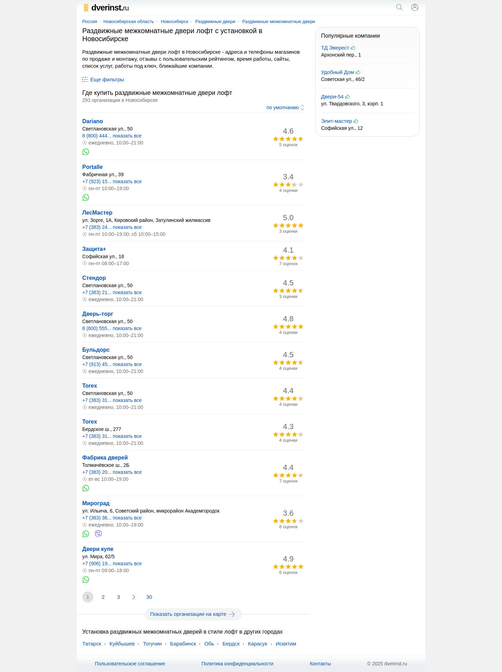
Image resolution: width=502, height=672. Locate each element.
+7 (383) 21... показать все (112, 292)
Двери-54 (332, 96)
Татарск (91, 644)
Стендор (94, 278)
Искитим (286, 644)
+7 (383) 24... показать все (112, 227)
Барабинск (183, 644)
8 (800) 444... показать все (112, 136)
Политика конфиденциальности (237, 663)
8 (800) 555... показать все (112, 328)
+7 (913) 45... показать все (112, 364)
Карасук (257, 644)
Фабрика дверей (105, 458)
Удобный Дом (337, 72)
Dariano (92, 121)
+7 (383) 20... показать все (112, 472)
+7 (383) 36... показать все (112, 518)
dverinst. (105, 7)
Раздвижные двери (215, 21)
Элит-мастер (336, 121)
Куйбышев (122, 644)
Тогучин (152, 644)
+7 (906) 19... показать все (112, 563)
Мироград (95, 503)
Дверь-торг (97, 314)
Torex (89, 386)
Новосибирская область (129, 21)
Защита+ (94, 249)
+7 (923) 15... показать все (112, 181)
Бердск (230, 644)
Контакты (320, 663)
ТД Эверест (335, 48)
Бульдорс (96, 350)
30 (149, 597)
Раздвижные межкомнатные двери (278, 21)
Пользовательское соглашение (130, 663)
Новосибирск (174, 21)
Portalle (92, 167)
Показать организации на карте (193, 614)
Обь (209, 644)
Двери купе (97, 549)
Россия (89, 21)
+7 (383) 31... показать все (112, 400)
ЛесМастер (97, 213)
